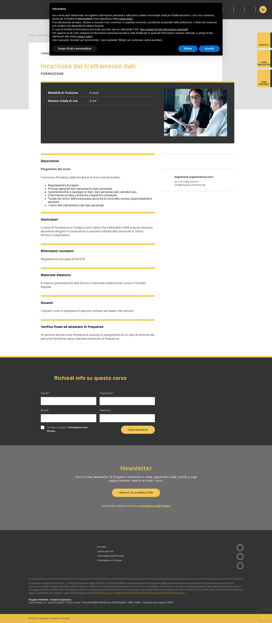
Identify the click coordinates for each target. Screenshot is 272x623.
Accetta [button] (209, 48)
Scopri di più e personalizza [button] (74, 48)
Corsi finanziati (263, 78)
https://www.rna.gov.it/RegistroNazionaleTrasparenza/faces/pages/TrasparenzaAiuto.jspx (139, 593)
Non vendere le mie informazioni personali (163, 29)
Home (32, 35)
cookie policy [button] (126, 18)
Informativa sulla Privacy (154, 506)
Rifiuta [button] (188, 48)
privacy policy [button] (84, 36)
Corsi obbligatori (263, 59)
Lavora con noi (105, 551)
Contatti (264, 40)
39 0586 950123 (189, 181)
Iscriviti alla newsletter (136, 492)
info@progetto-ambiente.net (189, 185)
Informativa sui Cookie (109, 560)
